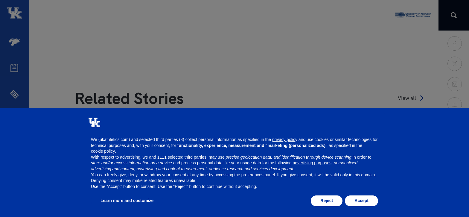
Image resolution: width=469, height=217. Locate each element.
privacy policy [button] (284, 139)
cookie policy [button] (103, 151)
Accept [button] (361, 200)
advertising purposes (312, 162)
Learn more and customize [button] (126, 200)
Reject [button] (326, 200)
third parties (195, 157)
